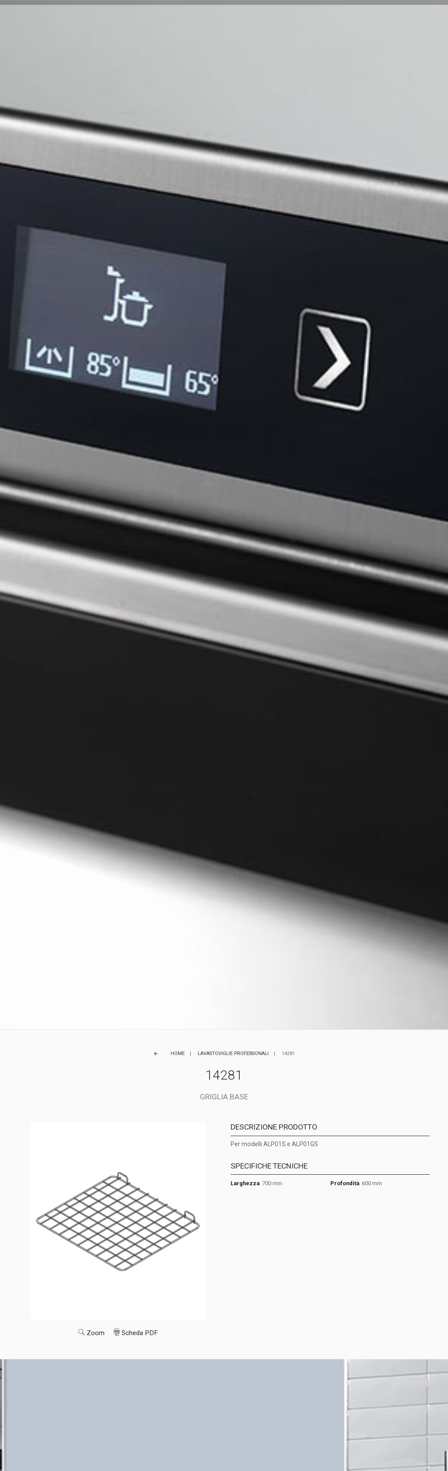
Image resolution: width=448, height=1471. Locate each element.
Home (178, 1053)
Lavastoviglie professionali (233, 1053)
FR (357, 18)
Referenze (176, 18)
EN (349, 18)
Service (207, 18)
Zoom (91, 1333)
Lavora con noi (268, 18)
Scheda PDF (135, 1333)
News (232, 18)
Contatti (310, 18)
